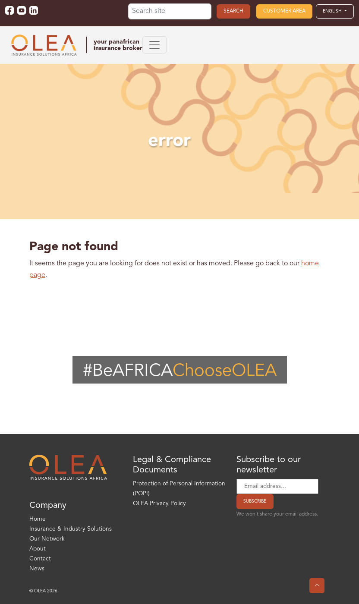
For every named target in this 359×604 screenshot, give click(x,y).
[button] (335, 11)
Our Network (47, 539)
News (36, 569)
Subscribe (254, 501)
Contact (40, 559)
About (37, 549)
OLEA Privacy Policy (159, 503)
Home (37, 519)
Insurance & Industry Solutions (70, 529)
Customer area (284, 11)
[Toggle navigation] (154, 44)
